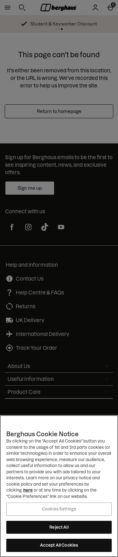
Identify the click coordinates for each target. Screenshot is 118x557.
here (28, 490)
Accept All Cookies (59, 545)
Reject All (58, 527)
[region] (59, 486)
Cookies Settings (59, 509)
